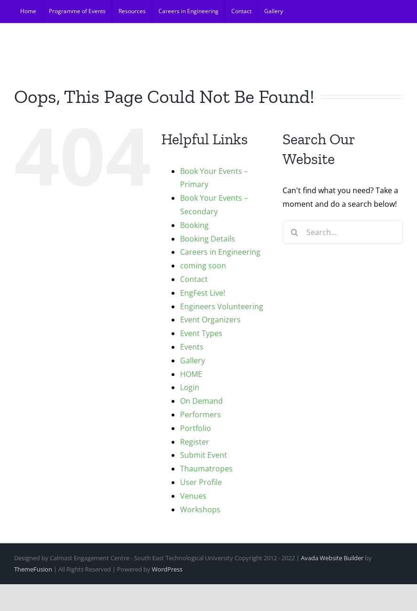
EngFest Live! (202, 293)
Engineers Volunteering (221, 306)
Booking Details (207, 239)
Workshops (200, 509)
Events (192, 347)
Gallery (192, 360)
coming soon (203, 265)
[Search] (294, 232)
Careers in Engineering (220, 252)
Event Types (201, 333)
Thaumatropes (206, 468)
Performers (200, 414)
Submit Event (203, 455)
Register (194, 442)
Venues (193, 496)
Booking (194, 225)
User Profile (201, 482)
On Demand (201, 401)
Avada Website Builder (332, 558)
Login (189, 387)
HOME (191, 374)
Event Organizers (210, 319)
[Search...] (343, 232)
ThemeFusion (33, 569)
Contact (194, 279)
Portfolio (195, 428)
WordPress (167, 569)
